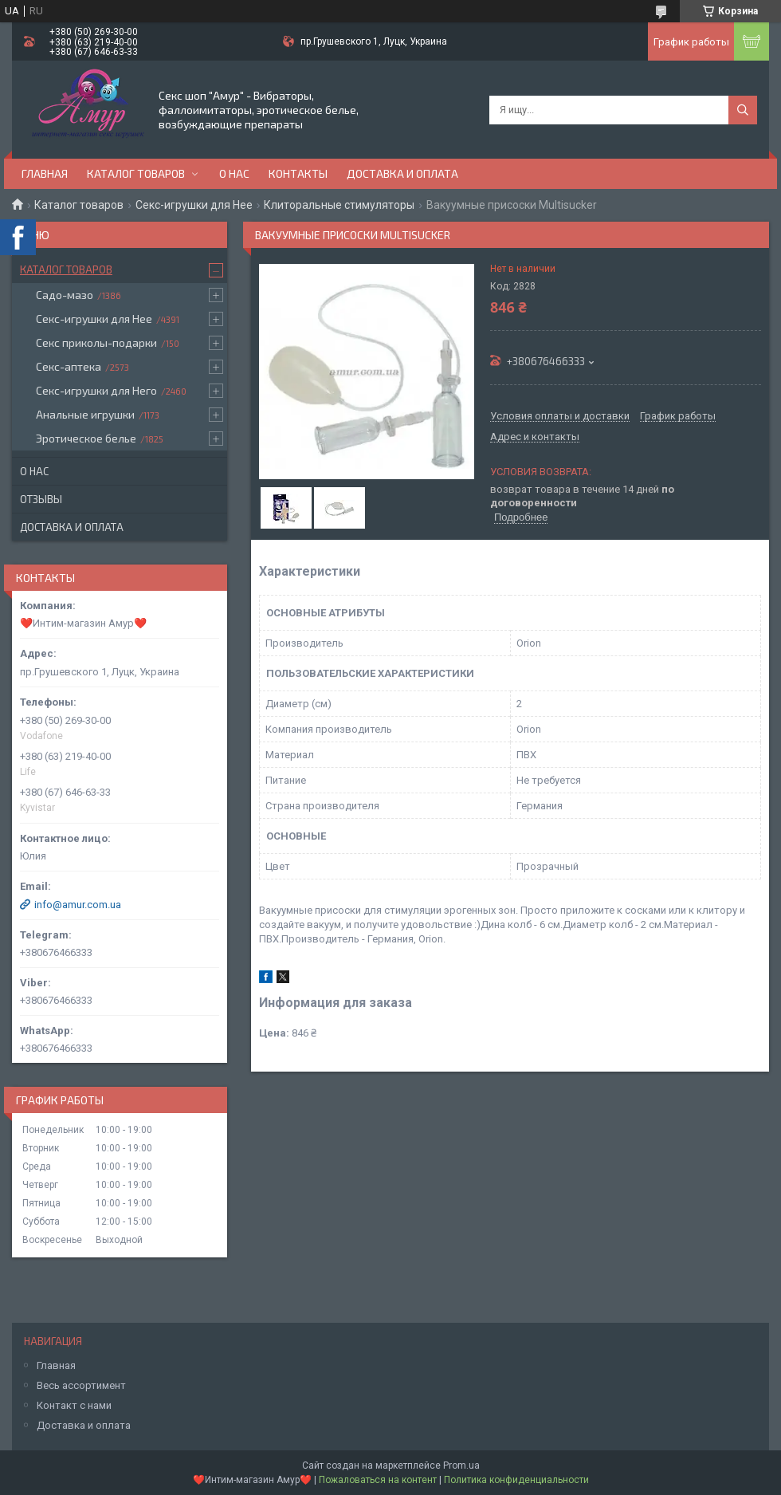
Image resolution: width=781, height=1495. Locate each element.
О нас (234, 173)
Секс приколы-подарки (96, 342)
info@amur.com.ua (77, 905)
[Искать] (742, 110)
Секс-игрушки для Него (96, 390)
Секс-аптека (68, 366)
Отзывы (41, 499)
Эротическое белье (86, 438)
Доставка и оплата (402, 173)
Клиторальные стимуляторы (339, 205)
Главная (45, 173)
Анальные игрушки (85, 414)
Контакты (298, 173)
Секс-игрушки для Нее (194, 205)
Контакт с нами (74, 1405)
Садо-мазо (64, 294)
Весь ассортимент (81, 1385)
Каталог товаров (136, 173)
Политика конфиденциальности (516, 1479)
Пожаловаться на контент (378, 1479)
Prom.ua (461, 1465)
